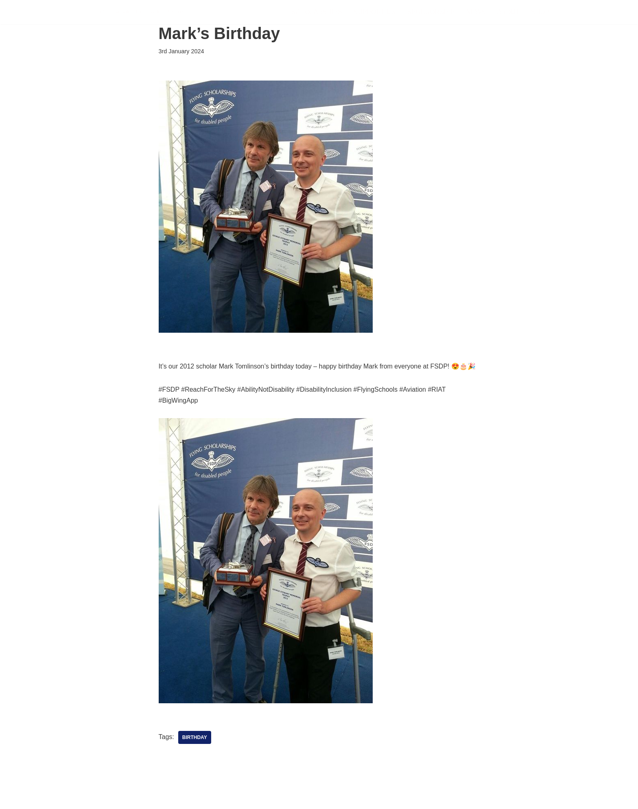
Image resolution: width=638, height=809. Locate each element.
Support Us (374, 12)
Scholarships (316, 12)
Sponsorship (430, 12)
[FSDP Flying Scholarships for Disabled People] (135, 12)
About (508, 12)
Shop (540, 12)
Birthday (194, 737)
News (476, 12)
